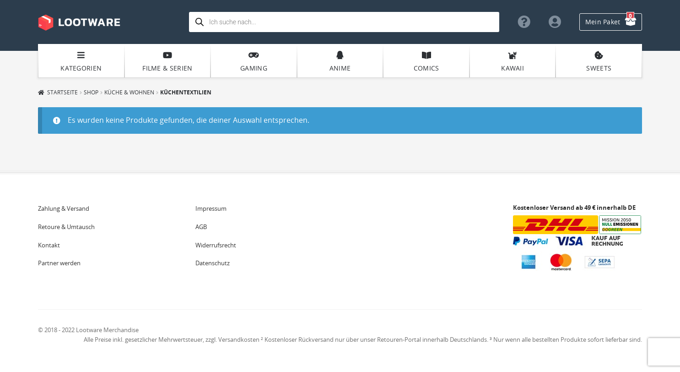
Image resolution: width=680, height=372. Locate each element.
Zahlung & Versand (63, 208)
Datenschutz (212, 263)
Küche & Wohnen (129, 92)
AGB (201, 227)
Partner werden (59, 263)
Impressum (211, 208)
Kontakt (49, 245)
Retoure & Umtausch (66, 227)
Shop (91, 92)
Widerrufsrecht (215, 245)
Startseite (62, 92)
